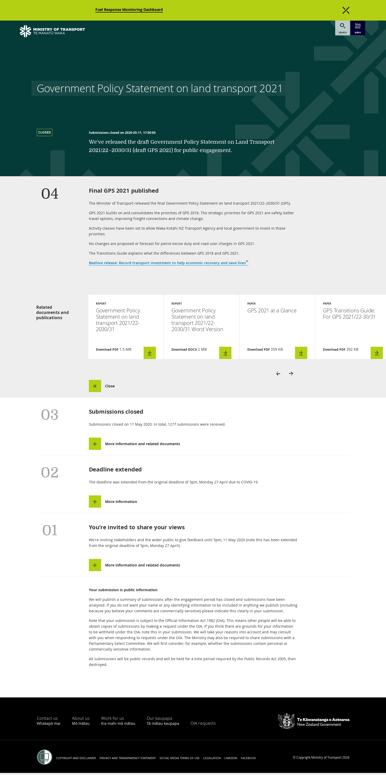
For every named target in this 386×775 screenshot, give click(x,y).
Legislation (212, 760)
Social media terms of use (180, 760)
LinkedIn (230, 760)
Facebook (248, 760)
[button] (278, 375)
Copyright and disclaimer (76, 760)
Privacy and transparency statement (128, 760)
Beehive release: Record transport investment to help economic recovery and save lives (168, 263)
